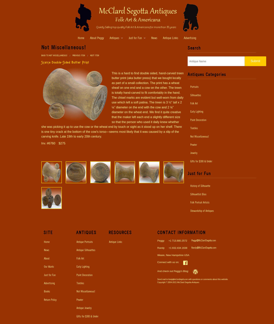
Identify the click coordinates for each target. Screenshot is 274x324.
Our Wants (49, 267)
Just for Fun (135, 38)
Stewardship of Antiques (202, 211)
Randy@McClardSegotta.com (203, 248)
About (46, 258)
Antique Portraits (84, 242)
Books (47, 291)
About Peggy (97, 38)
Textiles (194, 128)
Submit (255, 61)
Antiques (114, 38)
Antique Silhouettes (85, 250)
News (154, 38)
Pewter (193, 145)
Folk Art (194, 103)
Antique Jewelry (84, 308)
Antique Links (170, 38)
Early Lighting (196, 111)
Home (81, 38)
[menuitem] (222, 87)
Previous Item (78, 55)
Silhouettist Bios (198, 194)
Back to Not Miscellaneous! (54, 55)
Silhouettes (195, 95)
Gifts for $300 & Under (201, 161)
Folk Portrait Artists (199, 202)
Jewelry (193, 153)
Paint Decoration (198, 120)
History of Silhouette (200, 186)
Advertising (190, 38)
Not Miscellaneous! (199, 136)
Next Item (94, 55)
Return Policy (50, 300)
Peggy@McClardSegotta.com (203, 240)
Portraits (194, 87)
